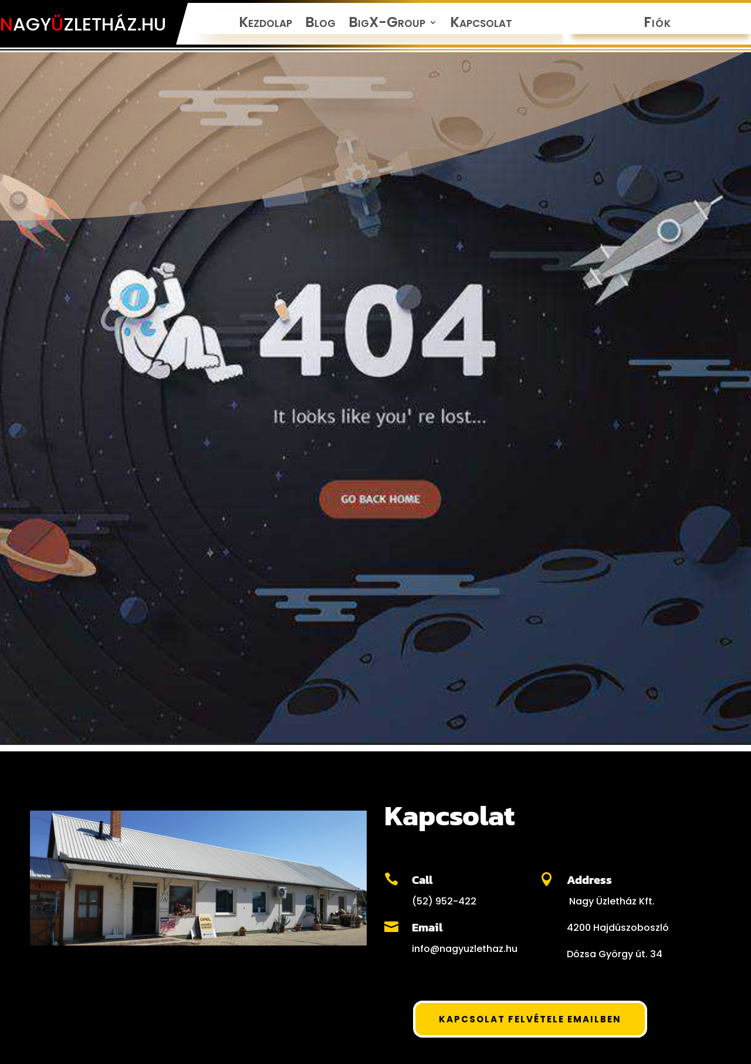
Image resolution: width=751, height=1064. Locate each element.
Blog (320, 24)
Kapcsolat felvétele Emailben (530, 1019)
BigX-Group (387, 24)
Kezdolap (265, 24)
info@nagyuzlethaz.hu (464, 948)
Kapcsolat (481, 24)
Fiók (657, 24)
